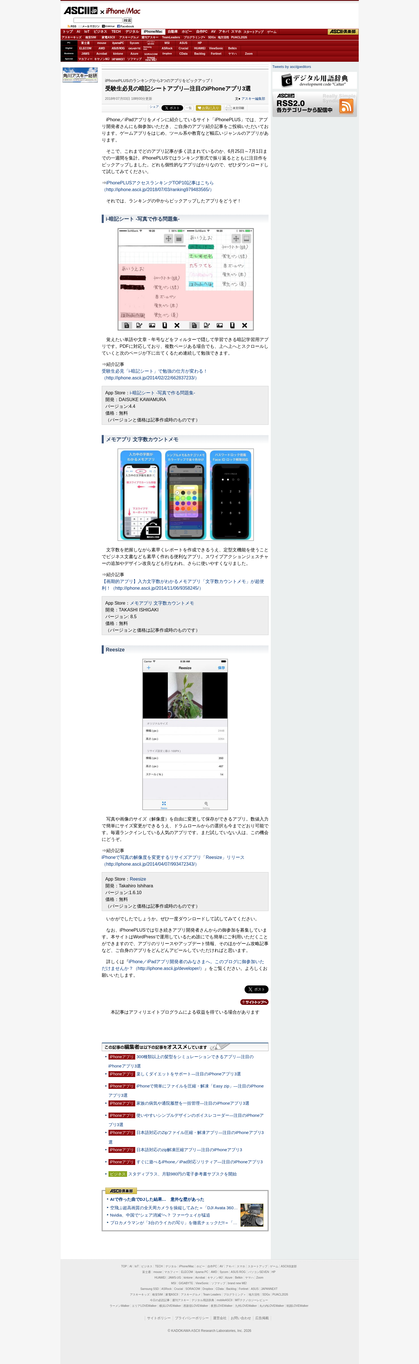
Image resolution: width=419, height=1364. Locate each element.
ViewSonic (216, 48)
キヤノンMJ (101, 59)
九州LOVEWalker (246, 1305)
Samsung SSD (149, 1288)
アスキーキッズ (71, 37)
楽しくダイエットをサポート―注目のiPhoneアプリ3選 (188, 1073)
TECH (116, 32)
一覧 (189, 108)
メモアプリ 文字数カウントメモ (162, 603)
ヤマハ (232, 53)
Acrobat (101, 53)
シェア (154, 106)
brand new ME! (237, 1283)
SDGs (212, 37)
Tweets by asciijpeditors (291, 67)
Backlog (199, 53)
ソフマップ (134, 59)
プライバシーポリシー (192, 1318)
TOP (124, 1266)
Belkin (232, 48)
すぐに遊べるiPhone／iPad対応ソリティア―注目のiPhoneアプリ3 (199, 1161)
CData (183, 53)
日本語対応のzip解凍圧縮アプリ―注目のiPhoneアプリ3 (189, 1149)
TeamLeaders (171, 37)
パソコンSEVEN (151, 43)
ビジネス (100, 32)
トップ (68, 32)
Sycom (134, 43)
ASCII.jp (80, 10)
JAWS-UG (174, 1277)
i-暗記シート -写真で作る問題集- (162, 392)
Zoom (248, 53)
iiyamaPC (118, 43)
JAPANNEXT (118, 59)
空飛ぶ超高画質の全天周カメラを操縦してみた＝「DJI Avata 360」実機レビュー (186, 1207)
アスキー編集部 (253, 99)
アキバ (224, 32)
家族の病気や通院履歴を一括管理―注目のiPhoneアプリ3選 (192, 1103)
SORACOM (192, 1288)
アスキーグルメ (129, 37)
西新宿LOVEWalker (195, 1305)
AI (78, 32)
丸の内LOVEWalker (272, 1305)
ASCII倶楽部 (343, 32)
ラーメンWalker (120, 1305)
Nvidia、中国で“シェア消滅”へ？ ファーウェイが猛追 (160, 1215)
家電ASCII (108, 37)
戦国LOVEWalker (297, 1305)
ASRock (167, 48)
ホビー (187, 32)
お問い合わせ (241, 1318)
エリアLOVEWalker (144, 1305)
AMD (102, 48)
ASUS (183, 43)
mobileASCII (224, 1300)
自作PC (202, 32)
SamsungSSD (147, 48)
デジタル (132, 32)
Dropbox (167, 53)
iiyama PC (202, 1272)
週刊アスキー (149, 37)
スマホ (236, 32)
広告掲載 (262, 1318)
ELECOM (85, 48)
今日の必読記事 (160, 1300)
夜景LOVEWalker (221, 1305)
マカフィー (85, 59)
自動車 (173, 32)
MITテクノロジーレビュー (251, 1300)
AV (213, 32)
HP (200, 43)
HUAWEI (199, 48)
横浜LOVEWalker (170, 1305)
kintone (118, 53)
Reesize (138, 879)
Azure (134, 53)
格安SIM (90, 37)
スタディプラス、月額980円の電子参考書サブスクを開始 (182, 1173)
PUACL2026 (239, 37)
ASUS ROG (118, 48)
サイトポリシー (159, 1318)
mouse (101, 43)
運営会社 (220, 1318)
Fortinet (216, 53)
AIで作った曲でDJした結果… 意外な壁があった (157, 1199)
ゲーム (271, 32)
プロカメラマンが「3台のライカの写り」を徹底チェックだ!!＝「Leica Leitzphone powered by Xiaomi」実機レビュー (221, 1222)
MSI (167, 43)
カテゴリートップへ (251, 1002)
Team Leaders (212, 1294)
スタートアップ (253, 32)
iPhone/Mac (120, 11)
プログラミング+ (194, 37)
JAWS (85, 53)
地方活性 (223, 37)
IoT (87, 32)
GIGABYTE (134, 48)
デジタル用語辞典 (203, 1300)
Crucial (183, 48)
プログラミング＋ (234, 1294)
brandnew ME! (151, 59)
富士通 (85, 43)
